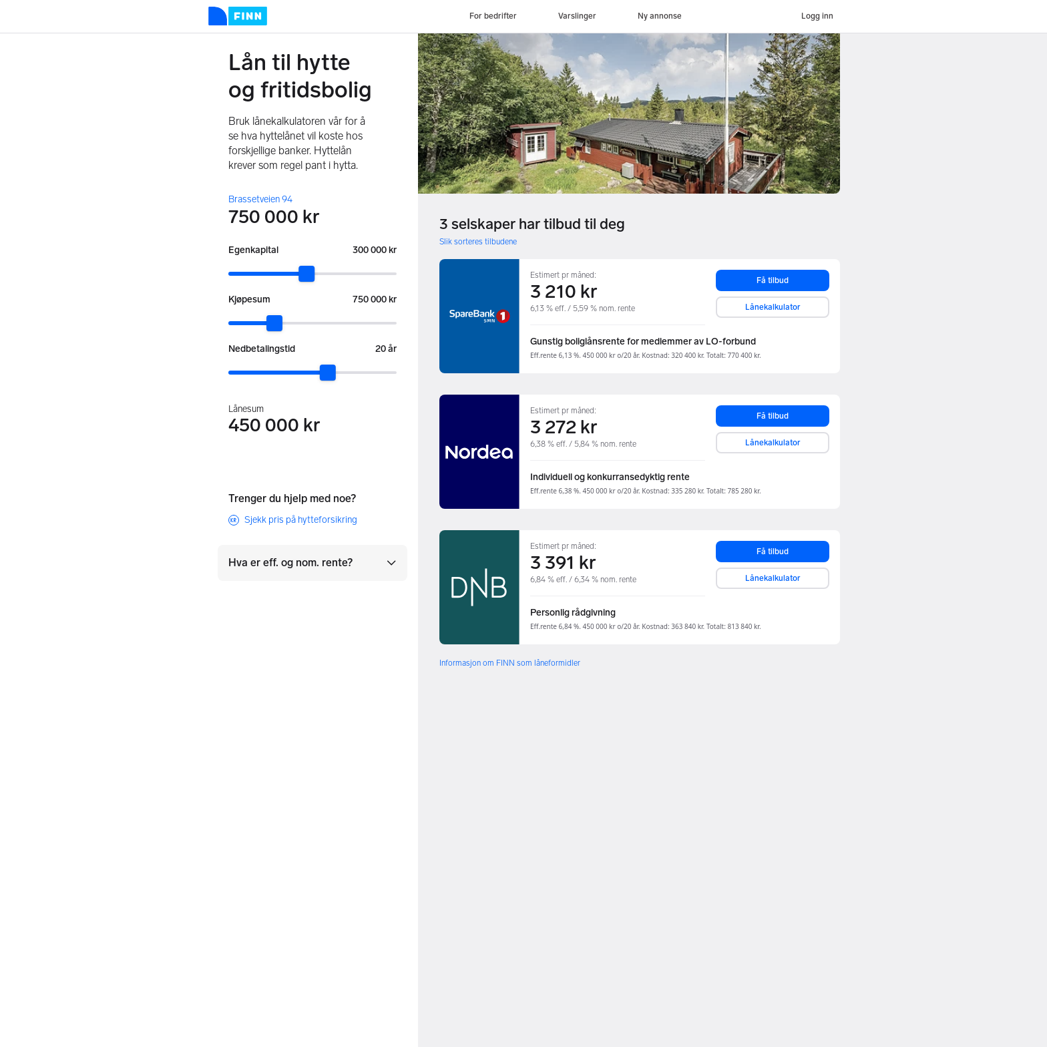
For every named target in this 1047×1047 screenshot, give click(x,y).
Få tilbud (773, 280)
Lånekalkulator (773, 307)
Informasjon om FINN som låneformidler (509, 663)
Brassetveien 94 (260, 199)
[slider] (306, 274)
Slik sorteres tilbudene (478, 241)
